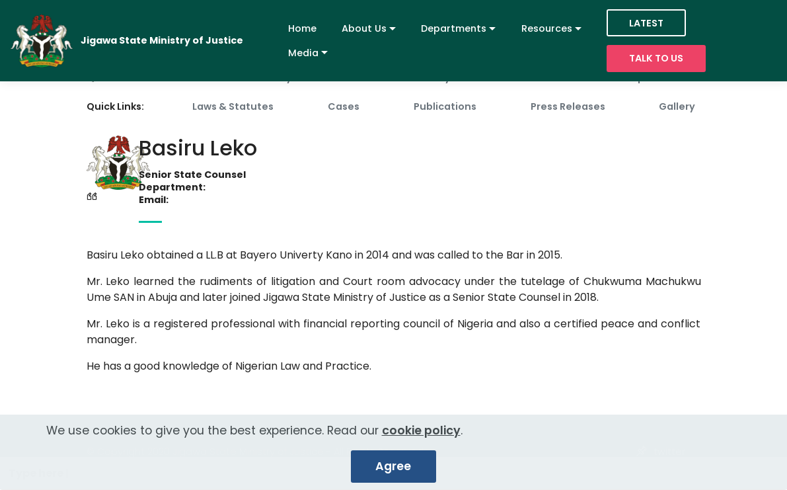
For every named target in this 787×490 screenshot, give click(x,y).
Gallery (677, 106)
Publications (445, 106)
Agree (393, 472)
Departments (453, 28)
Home (302, 28)
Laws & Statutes (233, 106)
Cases (343, 106)
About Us (364, 28)
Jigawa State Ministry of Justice (162, 40)
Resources (546, 28)
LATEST (646, 23)
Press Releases (568, 106)
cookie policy (421, 436)
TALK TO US (656, 58)
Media (303, 53)
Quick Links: (115, 106)
